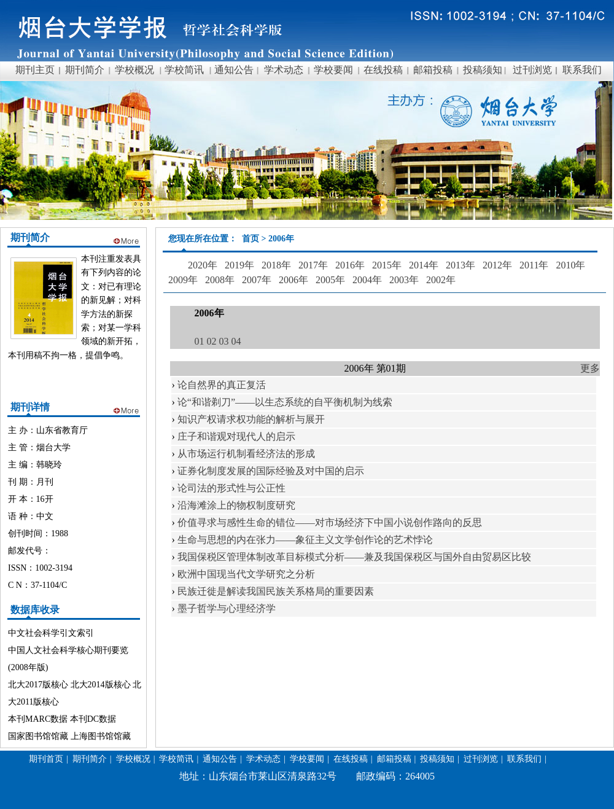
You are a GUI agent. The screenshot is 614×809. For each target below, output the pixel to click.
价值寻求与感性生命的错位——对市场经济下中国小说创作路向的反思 (329, 522)
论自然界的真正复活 (221, 385)
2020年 (202, 265)
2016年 (350, 265)
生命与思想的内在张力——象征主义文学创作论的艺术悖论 (305, 539)
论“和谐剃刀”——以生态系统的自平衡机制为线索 (284, 402)
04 (236, 341)
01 (199, 341)
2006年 (293, 280)
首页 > (255, 238)
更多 (590, 368)
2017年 (313, 265)
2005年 (330, 280)
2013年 (460, 265)
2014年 (423, 265)
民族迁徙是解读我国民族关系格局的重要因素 (275, 591)
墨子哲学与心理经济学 (226, 608)
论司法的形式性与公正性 (231, 488)
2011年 (533, 265)
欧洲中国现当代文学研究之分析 (246, 574)
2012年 (497, 265)
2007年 (256, 280)
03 (224, 341)
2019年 (239, 265)
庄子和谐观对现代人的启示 (236, 436)
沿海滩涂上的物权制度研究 (236, 505)
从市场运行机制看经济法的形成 (246, 453)
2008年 (220, 280)
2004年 (367, 280)
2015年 (387, 265)
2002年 (441, 280)
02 (212, 341)
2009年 (183, 280)
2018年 (276, 265)
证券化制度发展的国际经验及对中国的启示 (270, 471)
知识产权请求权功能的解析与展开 (251, 419)
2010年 (570, 265)
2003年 (404, 280)
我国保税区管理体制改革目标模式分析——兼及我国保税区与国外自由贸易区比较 (354, 557)
